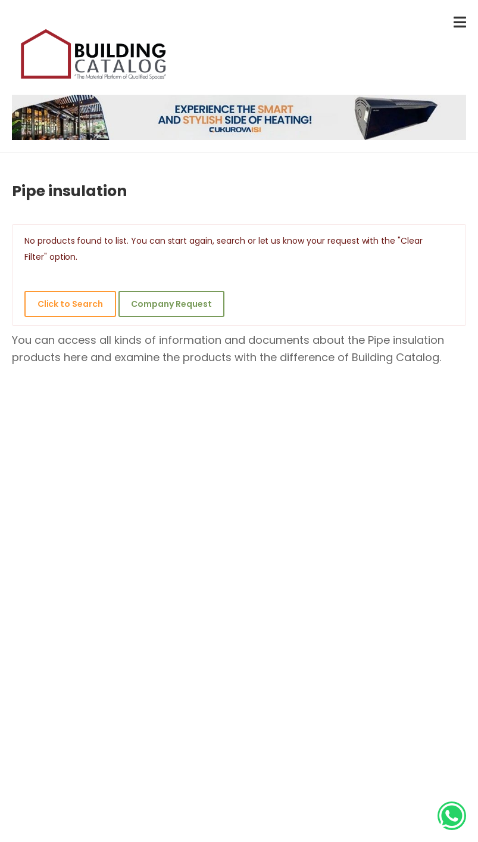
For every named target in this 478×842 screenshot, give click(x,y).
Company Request (171, 304)
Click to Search (70, 304)
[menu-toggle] (460, 22)
